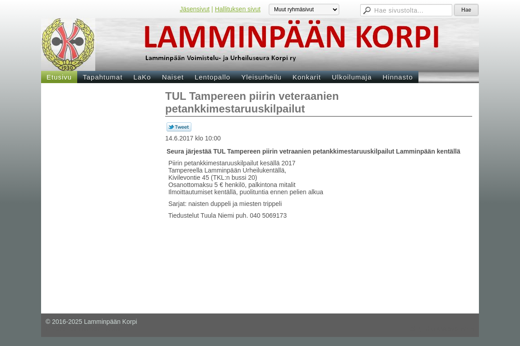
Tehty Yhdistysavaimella (440, 328)
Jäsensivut (194, 9)
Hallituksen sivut (237, 9)
